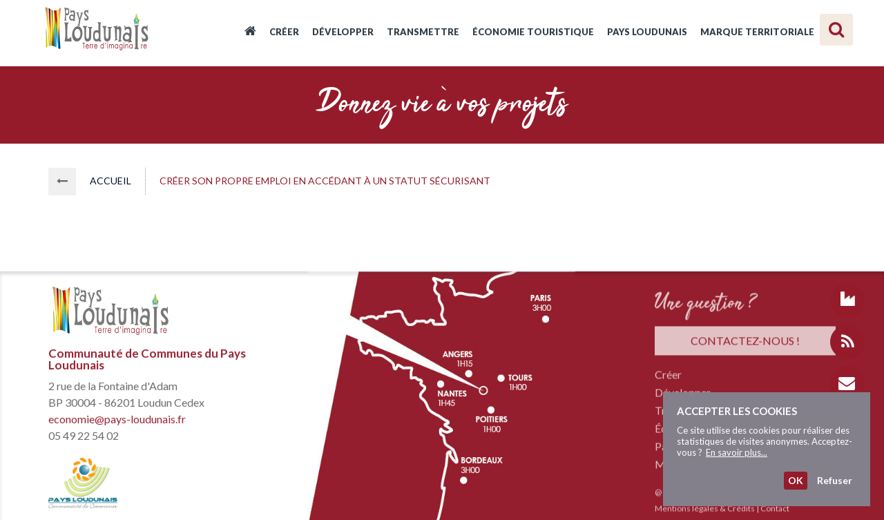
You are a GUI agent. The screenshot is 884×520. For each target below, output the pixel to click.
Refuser (834, 480)
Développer (343, 31)
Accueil (250, 33)
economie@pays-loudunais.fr (117, 419)
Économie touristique (533, 31)
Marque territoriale (757, 31)
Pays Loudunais (647, 31)
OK (795, 480)
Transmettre (423, 31)
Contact (774, 510)
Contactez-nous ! (745, 342)
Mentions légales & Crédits (705, 510)
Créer (284, 31)
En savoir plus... (736, 452)
